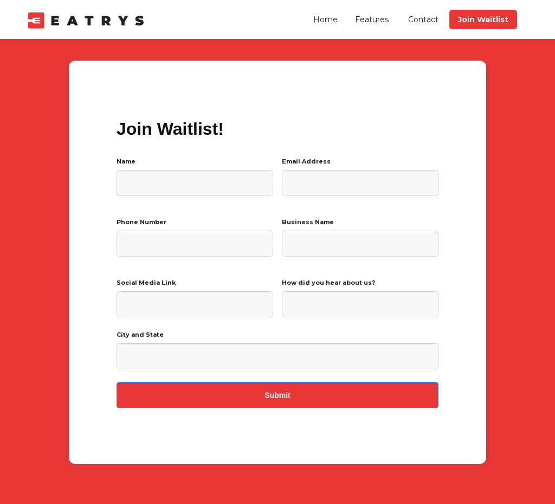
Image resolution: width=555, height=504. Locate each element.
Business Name (308, 222)
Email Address (306, 161)
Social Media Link (146, 282)
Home (325, 19)
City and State (140, 334)
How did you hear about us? (328, 282)
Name (126, 161)
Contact (423, 19)
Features (372, 19)
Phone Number (141, 222)
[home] (88, 19)
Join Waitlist (483, 19)
